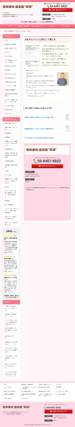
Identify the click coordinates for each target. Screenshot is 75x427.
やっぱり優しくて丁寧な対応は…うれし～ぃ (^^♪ (11, 358)
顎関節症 (7, 200)
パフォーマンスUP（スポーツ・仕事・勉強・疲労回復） (11, 210)
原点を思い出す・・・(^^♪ (11, 337)
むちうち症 (8, 175)
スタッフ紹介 (65, 26)
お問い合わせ (8, 109)
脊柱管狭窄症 (8, 149)
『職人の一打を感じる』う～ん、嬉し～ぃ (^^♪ (11, 308)
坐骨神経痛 (8, 133)
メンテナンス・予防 (10, 86)
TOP (9, 26)
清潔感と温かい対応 (10, 82)
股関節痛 (7, 137)
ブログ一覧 (8, 113)
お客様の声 (11, 31)
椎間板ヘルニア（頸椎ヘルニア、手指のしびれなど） (11, 181)
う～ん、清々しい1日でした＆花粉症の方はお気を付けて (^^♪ (11, 322)
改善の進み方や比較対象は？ (11, 94)
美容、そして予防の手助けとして (11, 223)
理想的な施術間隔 (10, 90)
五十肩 (7, 187)
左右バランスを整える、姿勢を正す (10, 217)
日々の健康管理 (9, 204)
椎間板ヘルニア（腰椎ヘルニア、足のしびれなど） (11, 143)
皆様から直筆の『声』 (37, 26)
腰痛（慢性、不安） (10, 123)
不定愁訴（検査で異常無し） (11, 166)
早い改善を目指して (10, 78)
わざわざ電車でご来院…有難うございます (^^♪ (11, 330)
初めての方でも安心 (10, 74)
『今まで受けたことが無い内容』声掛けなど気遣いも (39, 137)
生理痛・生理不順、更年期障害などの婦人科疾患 (11, 155)
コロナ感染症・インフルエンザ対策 (11, 61)
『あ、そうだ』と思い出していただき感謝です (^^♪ (11, 350)
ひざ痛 (7, 171)
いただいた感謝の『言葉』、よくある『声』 (11, 101)
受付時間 (7, 70)
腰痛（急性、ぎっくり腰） (11, 128)
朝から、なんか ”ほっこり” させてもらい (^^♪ (11, 366)
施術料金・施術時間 (23, 26)
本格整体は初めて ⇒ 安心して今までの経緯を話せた (39, 128)
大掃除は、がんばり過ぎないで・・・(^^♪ (11, 343)
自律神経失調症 (9, 161)
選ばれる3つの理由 (10, 66)
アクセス (51, 26)
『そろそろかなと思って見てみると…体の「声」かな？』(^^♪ (11, 374)
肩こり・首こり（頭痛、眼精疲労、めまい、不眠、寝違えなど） (10, 194)
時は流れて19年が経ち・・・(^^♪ (10, 315)
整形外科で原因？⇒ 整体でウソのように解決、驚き (39, 117)
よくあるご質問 (9, 105)
